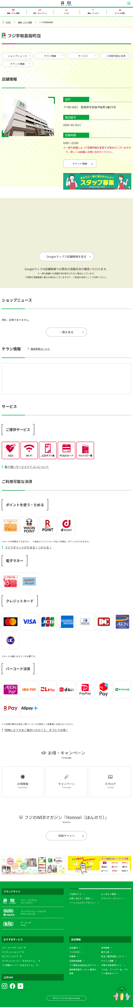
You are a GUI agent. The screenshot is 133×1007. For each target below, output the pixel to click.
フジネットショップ (11, 951)
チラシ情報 (50, 56)
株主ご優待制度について (112, 955)
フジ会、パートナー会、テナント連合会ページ (114, 970)
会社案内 (73, 947)
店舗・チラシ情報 (25, 22)
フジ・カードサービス (12, 947)
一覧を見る (66, 332)
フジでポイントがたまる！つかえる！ (28, 547)
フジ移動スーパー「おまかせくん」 (18, 964)
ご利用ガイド (75, 893)
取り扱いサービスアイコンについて (27, 467)
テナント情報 (17, 64)
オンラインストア (10, 955)
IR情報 (72, 955)
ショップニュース (17, 56)
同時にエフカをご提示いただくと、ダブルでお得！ (36, 730)
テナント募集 (107, 960)
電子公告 (105, 951)
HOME (8, 22)
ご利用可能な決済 (115, 56)
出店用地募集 (75, 960)
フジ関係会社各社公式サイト (82, 964)
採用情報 (105, 947)
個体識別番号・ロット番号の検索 (82, 970)
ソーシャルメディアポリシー (82, 902)
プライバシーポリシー (111, 897)
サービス (83, 56)
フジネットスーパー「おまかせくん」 (19, 960)
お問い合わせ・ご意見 (79, 897)
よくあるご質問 (108, 893)
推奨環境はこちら (40, 349)
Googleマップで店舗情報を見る (66, 256)
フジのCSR (74, 951)
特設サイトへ (66, 835)
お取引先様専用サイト (111, 964)
